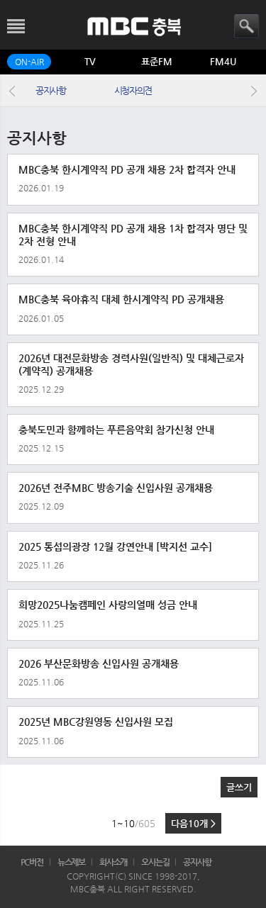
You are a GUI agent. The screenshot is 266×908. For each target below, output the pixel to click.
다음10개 (193, 823)
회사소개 (113, 862)
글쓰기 (239, 787)
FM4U (223, 61)
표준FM (156, 61)
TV (90, 61)
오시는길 (155, 862)
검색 (246, 26)
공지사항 (50, 90)
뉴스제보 (71, 862)
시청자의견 (133, 90)
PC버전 (32, 862)
